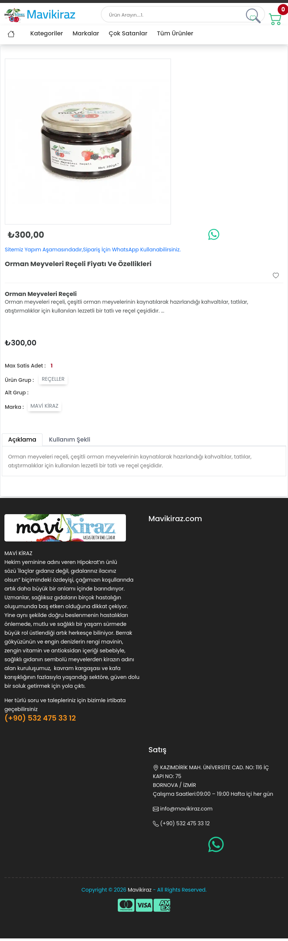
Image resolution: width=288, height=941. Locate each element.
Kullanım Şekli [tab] (69, 439)
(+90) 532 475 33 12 (40, 718)
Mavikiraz (140, 889)
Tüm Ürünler (175, 33)
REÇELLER (53, 379)
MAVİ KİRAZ (45, 405)
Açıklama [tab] (22, 439)
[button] (253, 17)
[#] (275, 17)
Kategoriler (46, 33)
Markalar (85, 33)
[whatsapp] (213, 234)
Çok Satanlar (128, 33)
